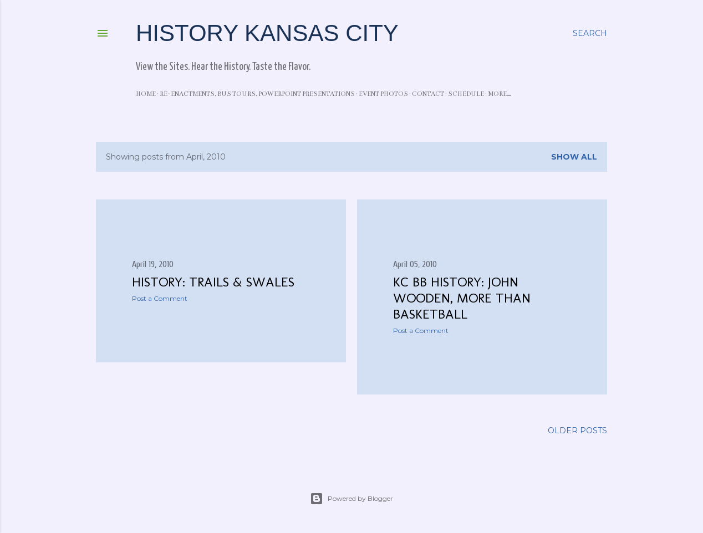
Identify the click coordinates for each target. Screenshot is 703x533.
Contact (428, 94)
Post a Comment (159, 298)
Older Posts (577, 430)
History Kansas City (267, 33)
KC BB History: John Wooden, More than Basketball (462, 298)
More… (499, 94)
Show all (574, 157)
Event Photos (383, 94)
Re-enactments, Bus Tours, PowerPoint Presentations (257, 94)
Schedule (466, 94)
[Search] (590, 33)
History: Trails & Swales (213, 282)
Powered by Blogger (351, 498)
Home (146, 94)
